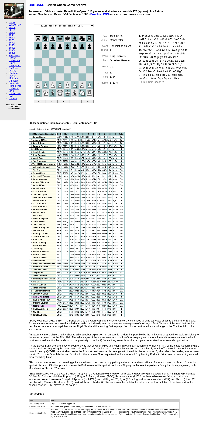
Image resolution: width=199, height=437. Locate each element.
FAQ (11, 96)
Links (11, 91)
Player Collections (14, 59)
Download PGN (99, 14)
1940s (12, 47)
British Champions (15, 64)
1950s (12, 45)
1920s (12, 53)
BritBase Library (13, 69)
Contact (13, 98)
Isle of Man (14, 83)
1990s (12, 35)
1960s (12, 42)
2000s (12, 32)
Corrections (15, 93)
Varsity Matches (13, 76)
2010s (12, 30)
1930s (12, 50)
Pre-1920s (14, 55)
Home (12, 22)
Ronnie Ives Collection (15, 87)
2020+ (12, 27)
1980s (12, 37)
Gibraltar (13, 80)
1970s (12, 40)
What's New (15, 25)
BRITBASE (36, 5)
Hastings (13, 73)
